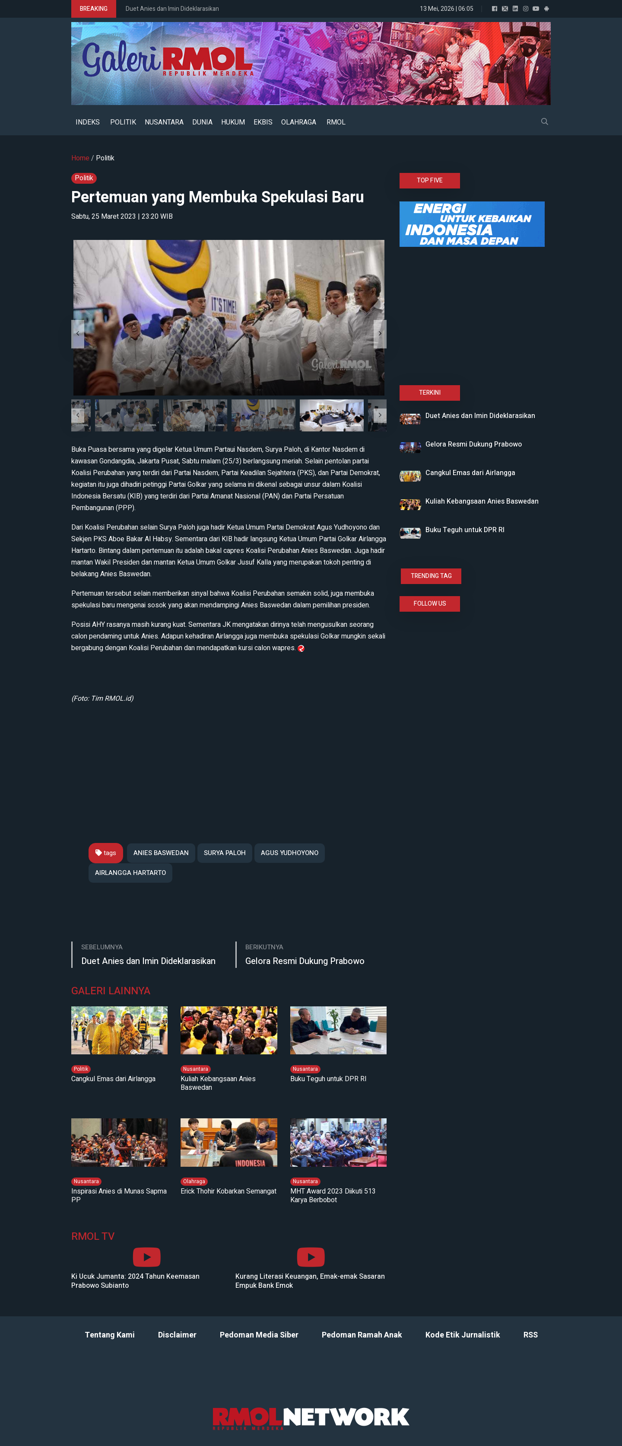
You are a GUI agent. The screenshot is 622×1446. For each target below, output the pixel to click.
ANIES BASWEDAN (161, 853)
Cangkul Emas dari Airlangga (113, 1079)
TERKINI (430, 392)
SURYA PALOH (225, 853)
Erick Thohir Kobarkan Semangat (228, 1191)
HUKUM (233, 122)
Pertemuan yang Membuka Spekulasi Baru (217, 197)
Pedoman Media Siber (259, 1335)
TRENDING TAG (431, 576)
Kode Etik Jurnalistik (462, 1335)
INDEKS (88, 122)
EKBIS (263, 122)
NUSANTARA (164, 122)
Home (80, 158)
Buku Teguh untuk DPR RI (328, 1079)
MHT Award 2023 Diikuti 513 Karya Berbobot (333, 1195)
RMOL (336, 122)
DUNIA (202, 122)
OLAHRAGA (298, 122)
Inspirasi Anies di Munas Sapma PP (119, 1195)
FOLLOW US (430, 603)
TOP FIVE (430, 180)
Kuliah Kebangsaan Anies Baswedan (218, 1083)
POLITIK (123, 122)
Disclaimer (177, 1335)
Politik (105, 158)
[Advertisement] (229, 765)
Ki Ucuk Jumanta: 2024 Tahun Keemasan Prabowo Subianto (135, 1281)
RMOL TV (92, 1237)
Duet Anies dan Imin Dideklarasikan (172, 9)
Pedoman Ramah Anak (362, 1335)
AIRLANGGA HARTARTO (130, 873)
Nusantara (195, 1069)
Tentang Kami (110, 1335)
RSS (531, 1335)
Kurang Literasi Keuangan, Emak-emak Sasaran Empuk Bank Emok (310, 1281)
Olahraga (194, 1181)
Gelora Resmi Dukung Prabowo (305, 961)
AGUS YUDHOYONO (289, 853)
